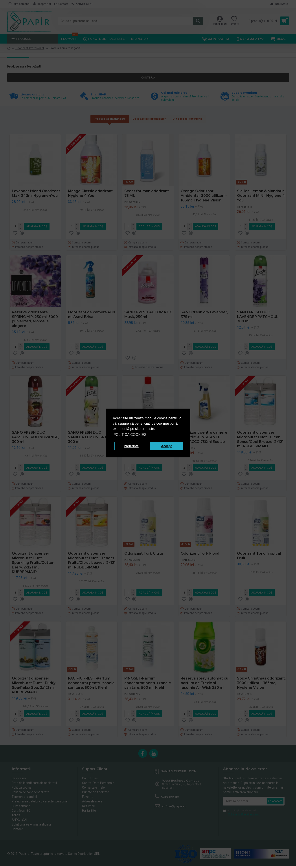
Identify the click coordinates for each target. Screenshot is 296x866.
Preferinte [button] (131, 446)
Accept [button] (166, 446)
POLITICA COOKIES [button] (130, 435)
